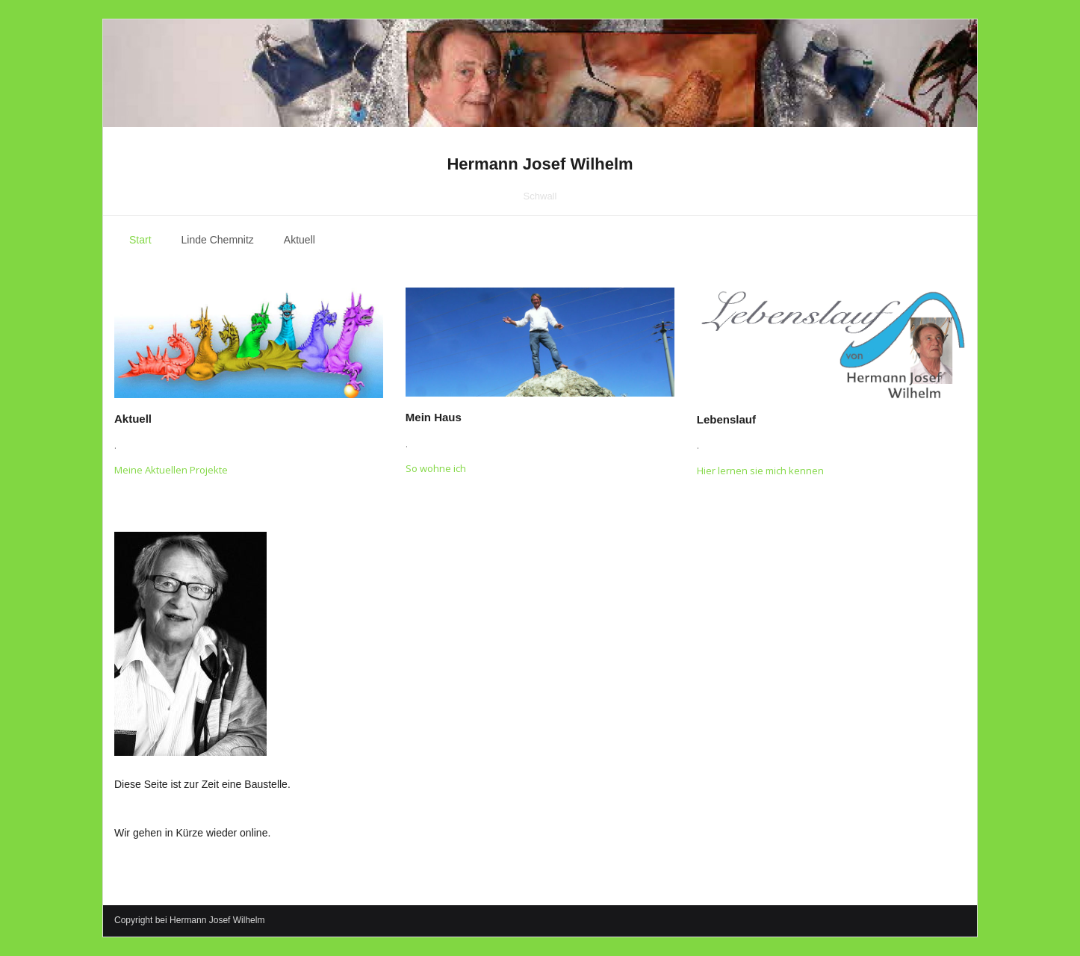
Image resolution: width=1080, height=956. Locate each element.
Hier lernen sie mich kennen (760, 470)
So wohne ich (436, 468)
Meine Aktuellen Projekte (171, 470)
